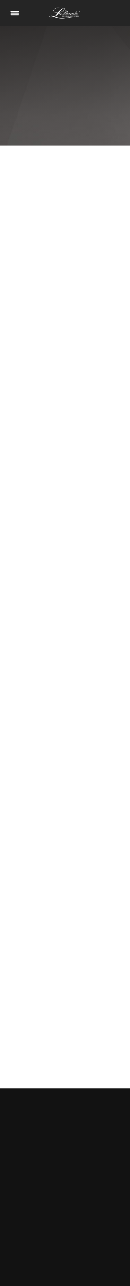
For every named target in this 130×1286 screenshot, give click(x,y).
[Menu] (15, 13)
